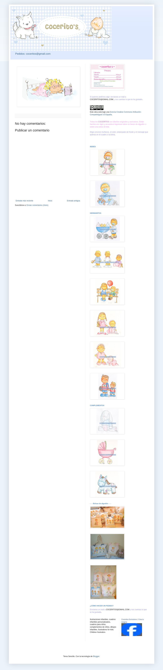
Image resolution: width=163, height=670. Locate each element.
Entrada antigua (73, 201)
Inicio (50, 201)
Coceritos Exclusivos (129, 619)
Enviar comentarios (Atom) (37, 205)
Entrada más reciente (24, 201)
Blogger (96, 656)
